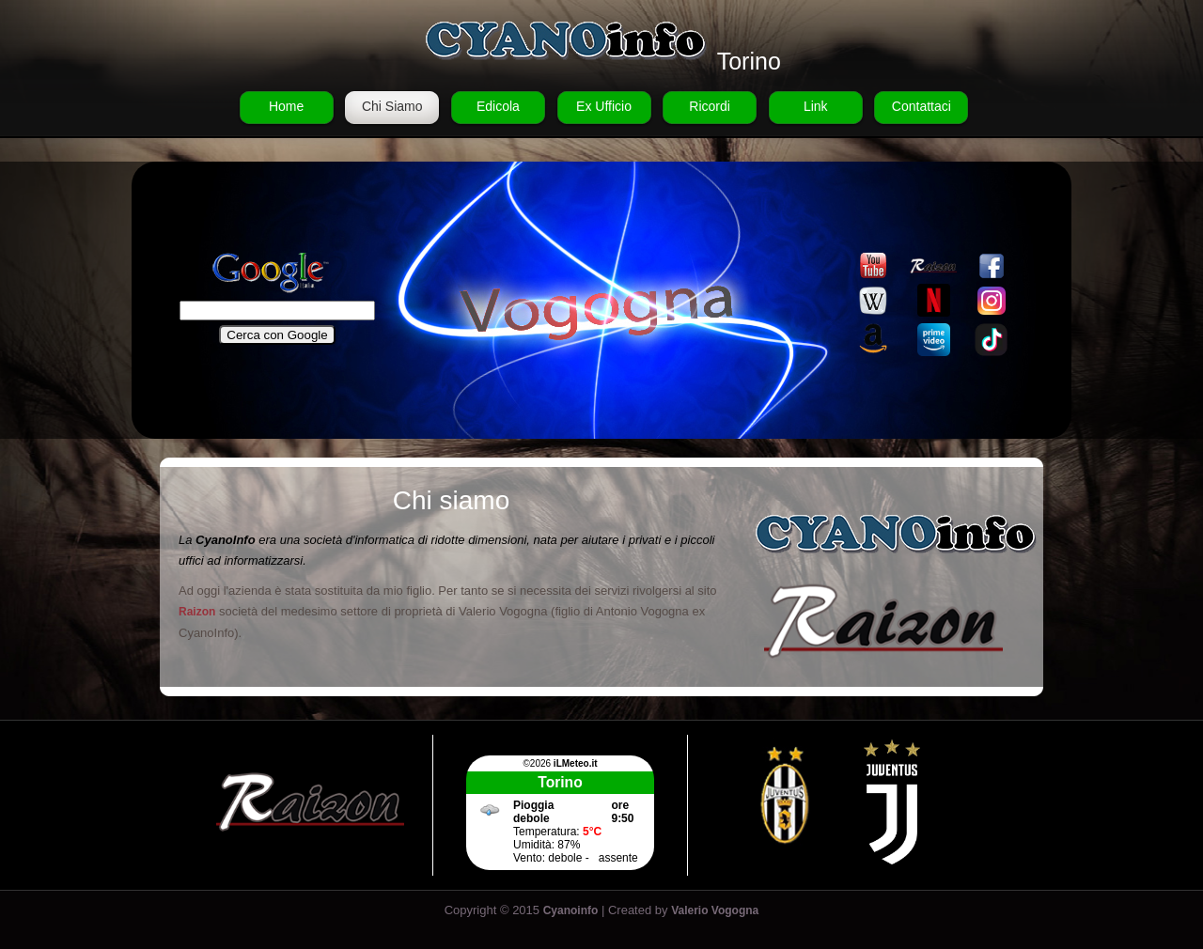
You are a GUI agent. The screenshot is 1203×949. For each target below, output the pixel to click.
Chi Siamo (392, 106)
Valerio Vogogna (714, 910)
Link (816, 106)
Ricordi (709, 106)
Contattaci (921, 106)
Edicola (498, 106)
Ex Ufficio (604, 106)
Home (286, 106)
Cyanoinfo (571, 910)
